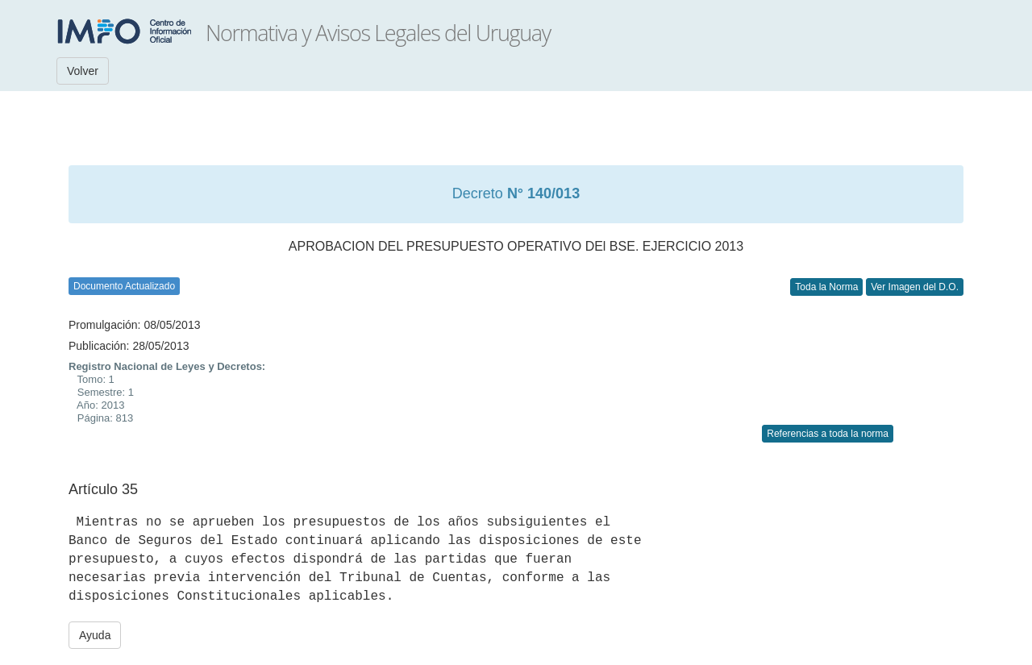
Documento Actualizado (124, 286)
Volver (82, 70)
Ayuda (94, 635)
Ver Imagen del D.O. (915, 287)
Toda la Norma (826, 287)
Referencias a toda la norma (827, 433)
